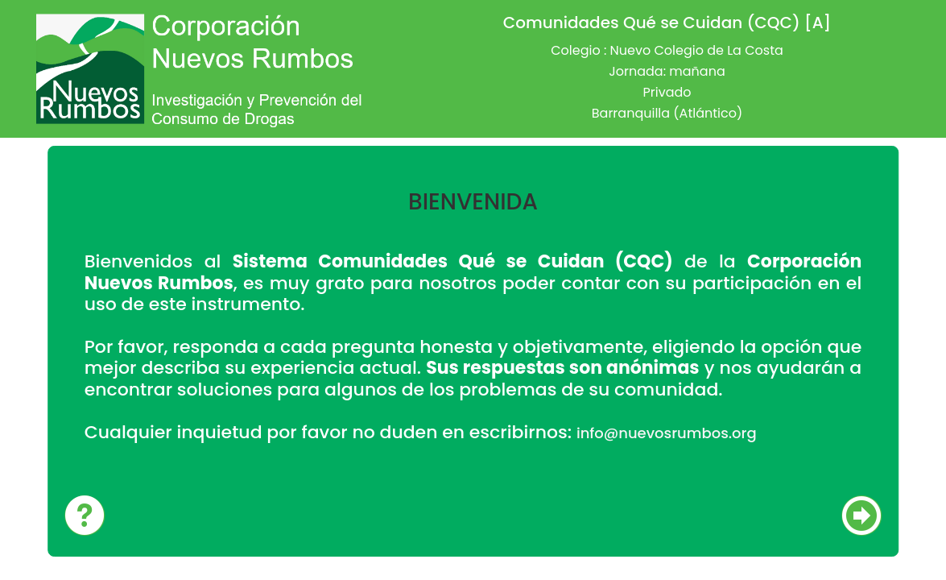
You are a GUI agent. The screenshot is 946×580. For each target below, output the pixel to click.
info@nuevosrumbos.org (666, 433)
